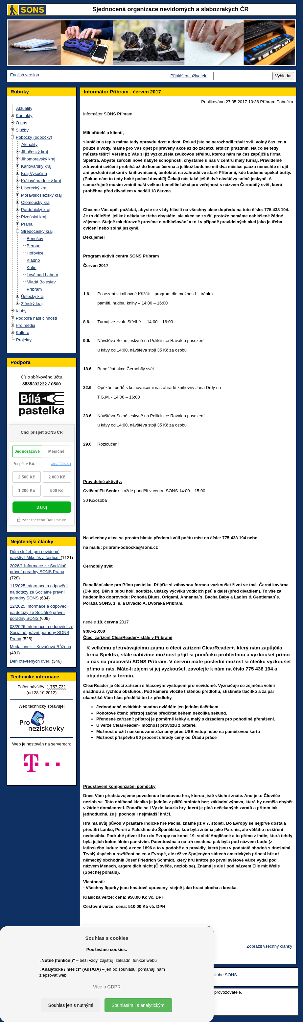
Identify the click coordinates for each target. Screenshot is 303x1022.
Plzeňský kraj (33, 216)
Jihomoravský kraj (38, 159)
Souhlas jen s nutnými (70, 1005)
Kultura (22, 332)
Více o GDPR (107, 986)
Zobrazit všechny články (269, 946)
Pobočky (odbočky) (34, 137)
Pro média (25, 325)
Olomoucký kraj (36, 202)
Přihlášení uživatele (188, 75)
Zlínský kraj (32, 303)
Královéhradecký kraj (41, 180)
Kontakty (24, 115)
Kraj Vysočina (34, 173)
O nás (21, 122)
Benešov (35, 238)
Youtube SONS (222, 975)
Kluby (21, 310)
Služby (22, 130)
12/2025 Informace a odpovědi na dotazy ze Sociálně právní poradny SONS (39, 612)
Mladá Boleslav (41, 282)
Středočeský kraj (37, 231)
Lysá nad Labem (42, 274)
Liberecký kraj (34, 187)
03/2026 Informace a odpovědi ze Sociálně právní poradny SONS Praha (41, 632)
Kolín (31, 267)
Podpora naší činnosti (36, 318)
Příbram (34, 289)
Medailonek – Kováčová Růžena (40, 646)
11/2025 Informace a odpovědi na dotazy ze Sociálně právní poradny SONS (39, 591)
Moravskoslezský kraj (41, 195)
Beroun (33, 245)
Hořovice (35, 253)
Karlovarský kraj (36, 166)
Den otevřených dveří (30, 661)
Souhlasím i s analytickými (138, 1005)
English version (24, 74)
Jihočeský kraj (34, 151)
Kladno (33, 260)
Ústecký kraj (32, 296)
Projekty (24, 339)
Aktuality (24, 108)
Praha (27, 224)
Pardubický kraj (35, 209)
